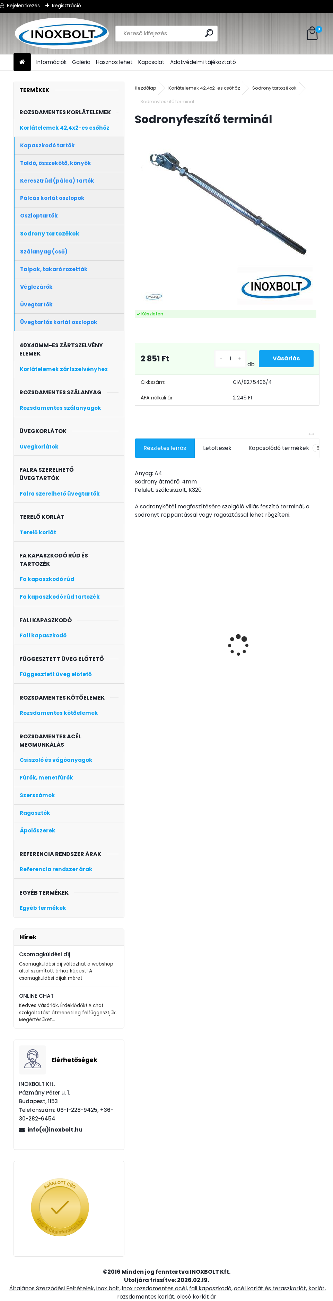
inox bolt (108, 1288)
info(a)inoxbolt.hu (54, 1130)
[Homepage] (22, 62)
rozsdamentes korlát (145, 1297)
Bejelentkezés (23, 5)
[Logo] (61, 33)
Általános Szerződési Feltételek (51, 1288)
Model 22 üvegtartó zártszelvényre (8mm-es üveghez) (159, 645)
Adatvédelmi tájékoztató (203, 62)
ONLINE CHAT (36, 995)
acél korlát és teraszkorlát (270, 1288)
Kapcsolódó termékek (286, 448)
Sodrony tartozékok (274, 88)
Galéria (81, 62)
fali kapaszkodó (210, 1288)
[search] (209, 33)
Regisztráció (66, 5)
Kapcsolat (151, 62)
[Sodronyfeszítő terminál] (227, 218)
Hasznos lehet (114, 62)
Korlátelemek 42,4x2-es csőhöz (204, 88)
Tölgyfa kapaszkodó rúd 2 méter (221, 630)
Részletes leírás (164, 448)
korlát (316, 1288)
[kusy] (230, 359)
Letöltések (217, 448)
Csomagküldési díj (44, 954)
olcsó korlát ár (196, 1297)
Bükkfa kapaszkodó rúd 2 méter (278, 637)
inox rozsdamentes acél (154, 1288)
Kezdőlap (145, 88)
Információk (51, 62)
